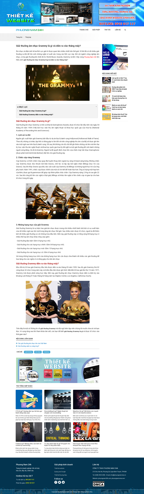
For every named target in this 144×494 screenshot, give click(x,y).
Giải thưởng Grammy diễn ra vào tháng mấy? (36, 115)
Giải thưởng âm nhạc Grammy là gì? (32, 111)
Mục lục (57, 106)
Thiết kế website (59, 468)
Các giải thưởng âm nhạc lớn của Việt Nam (32, 343)
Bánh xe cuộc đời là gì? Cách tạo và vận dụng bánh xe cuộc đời (119, 107)
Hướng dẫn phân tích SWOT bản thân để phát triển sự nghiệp (119, 89)
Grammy (46, 352)
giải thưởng (28, 352)
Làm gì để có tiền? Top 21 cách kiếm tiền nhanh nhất (119, 80)
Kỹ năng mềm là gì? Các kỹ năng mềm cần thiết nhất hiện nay (119, 116)
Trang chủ (83, 30)
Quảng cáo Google (60, 471)
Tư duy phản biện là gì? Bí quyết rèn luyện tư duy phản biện (57, 444)
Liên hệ (118, 30)
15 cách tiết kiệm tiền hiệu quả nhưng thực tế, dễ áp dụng (119, 98)
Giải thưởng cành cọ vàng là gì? (28, 346)
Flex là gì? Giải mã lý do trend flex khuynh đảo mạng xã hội (85, 444)
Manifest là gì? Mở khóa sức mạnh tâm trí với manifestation (85, 412)
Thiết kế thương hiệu (60, 475)
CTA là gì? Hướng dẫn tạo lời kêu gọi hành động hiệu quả (29, 412)
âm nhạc (38, 352)
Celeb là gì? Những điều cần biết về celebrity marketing (28, 444)
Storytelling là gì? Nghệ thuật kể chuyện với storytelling (56, 412)
